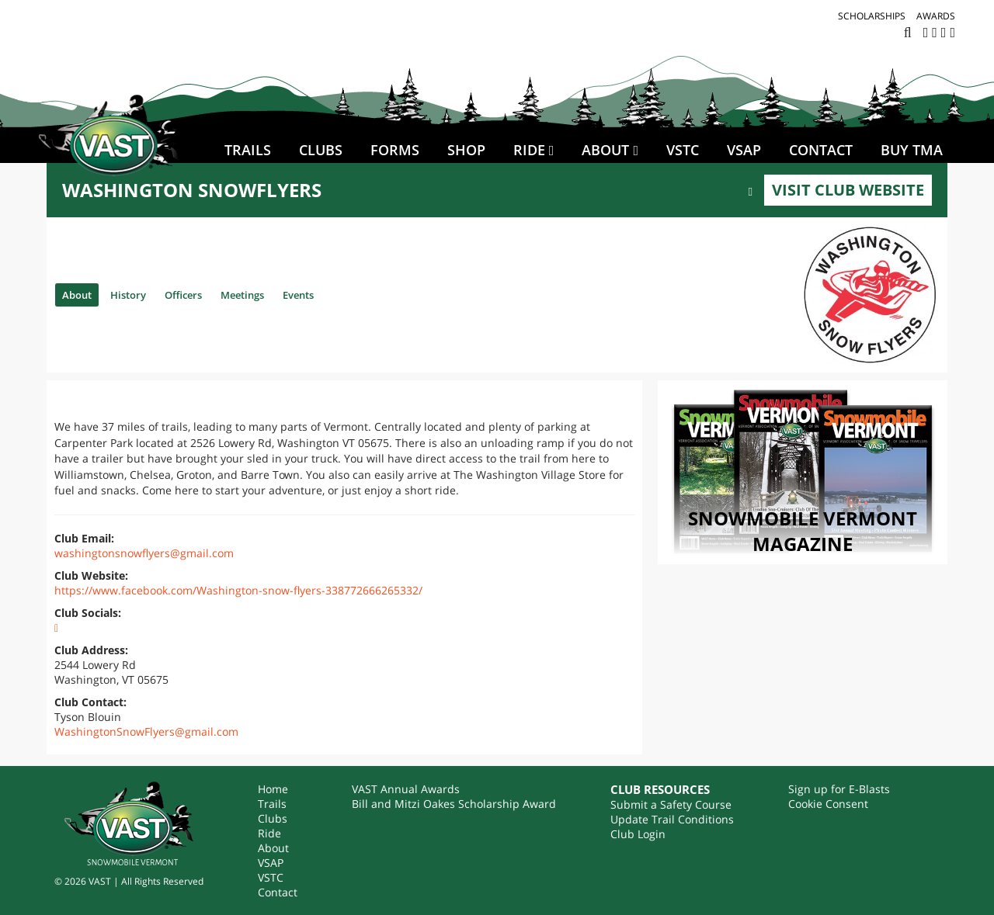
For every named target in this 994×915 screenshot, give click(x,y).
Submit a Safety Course (671, 804)
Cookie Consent (828, 803)
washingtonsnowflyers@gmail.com (144, 553)
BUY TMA (912, 149)
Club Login (638, 834)
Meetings (272, 294)
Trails (247, 149)
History (139, 294)
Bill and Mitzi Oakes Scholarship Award (454, 803)
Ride (529, 149)
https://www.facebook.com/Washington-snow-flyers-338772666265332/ (238, 590)
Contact (821, 149)
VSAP (744, 149)
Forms (394, 149)
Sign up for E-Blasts (839, 789)
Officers (203, 294)
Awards (935, 16)
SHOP (466, 149)
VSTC (682, 149)
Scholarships (871, 16)
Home (273, 789)
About (605, 149)
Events (338, 294)
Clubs (320, 149)
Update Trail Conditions (672, 819)
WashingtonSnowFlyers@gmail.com (146, 731)
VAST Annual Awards (406, 789)
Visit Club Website (848, 189)
